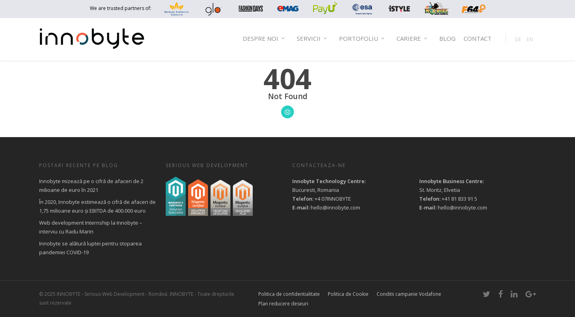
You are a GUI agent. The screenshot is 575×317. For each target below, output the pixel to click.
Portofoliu (362, 38)
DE (518, 39)
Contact (478, 38)
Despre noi (264, 38)
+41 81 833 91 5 (459, 198)
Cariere (412, 38)
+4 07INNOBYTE (333, 198)
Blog (447, 38)
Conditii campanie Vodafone (409, 294)
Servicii (312, 38)
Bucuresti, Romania (315, 189)
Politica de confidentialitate (289, 294)
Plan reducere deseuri (283, 303)
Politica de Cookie (348, 294)
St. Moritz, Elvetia (439, 189)
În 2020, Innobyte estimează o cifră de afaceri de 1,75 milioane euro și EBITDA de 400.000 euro (97, 206)
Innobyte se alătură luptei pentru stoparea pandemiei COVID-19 (90, 248)
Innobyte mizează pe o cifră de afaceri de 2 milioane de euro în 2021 (91, 185)
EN (530, 39)
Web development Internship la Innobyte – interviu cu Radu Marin (90, 227)
